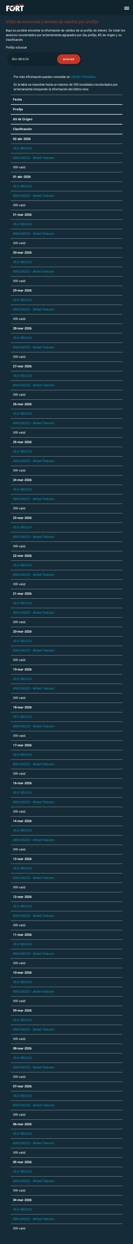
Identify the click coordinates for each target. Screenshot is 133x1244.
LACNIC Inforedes (83, 77)
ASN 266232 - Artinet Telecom (33, 158)
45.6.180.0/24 (22, 148)
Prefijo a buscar (16, 47)
